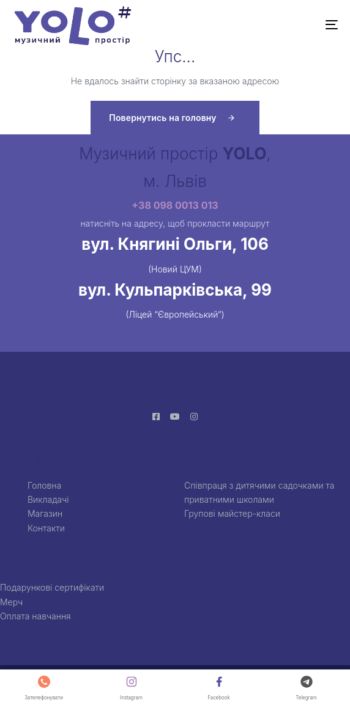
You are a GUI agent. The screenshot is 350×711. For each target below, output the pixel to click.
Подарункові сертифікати (52, 587)
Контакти (46, 528)
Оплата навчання (35, 616)
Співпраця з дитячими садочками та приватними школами (259, 492)
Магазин (45, 513)
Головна (44, 485)
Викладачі (48, 499)
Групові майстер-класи (232, 513)
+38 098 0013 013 (175, 205)
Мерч (11, 602)
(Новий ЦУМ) (175, 269)
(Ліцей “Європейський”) (174, 314)
